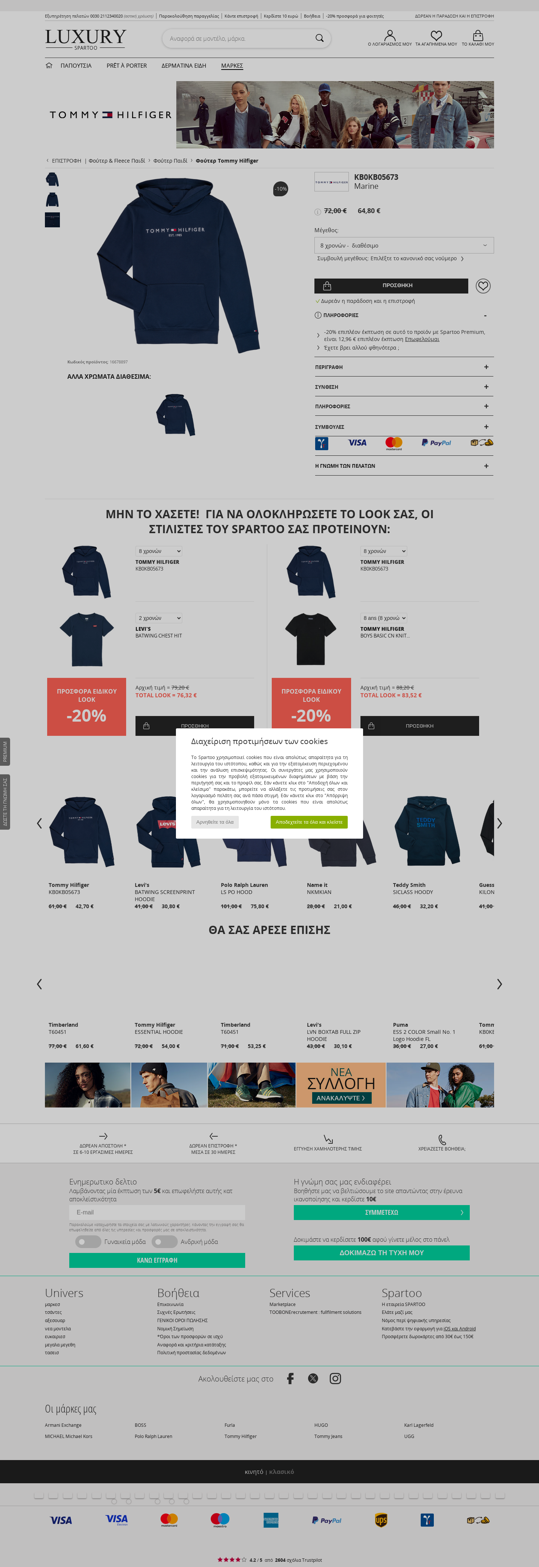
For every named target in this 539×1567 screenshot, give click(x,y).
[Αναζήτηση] (319, 38)
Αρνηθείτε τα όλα (215, 822)
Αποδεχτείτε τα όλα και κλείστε (309, 822)
